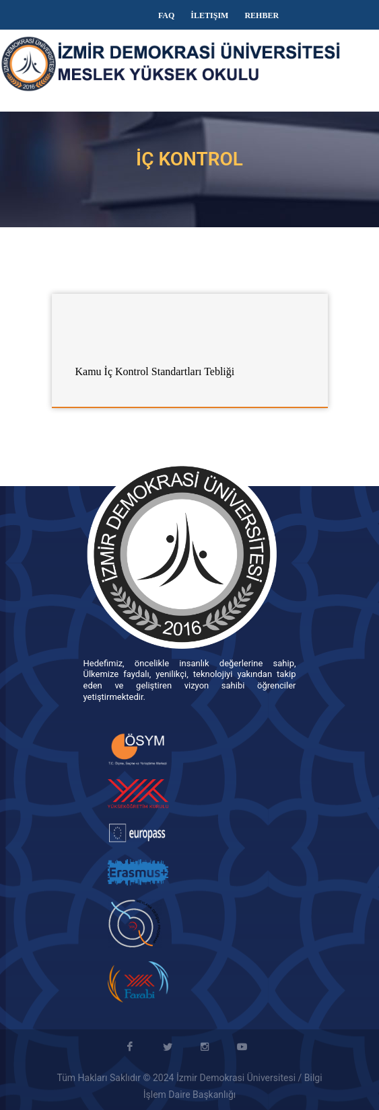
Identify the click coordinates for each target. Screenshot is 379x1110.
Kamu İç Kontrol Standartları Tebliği (155, 371)
